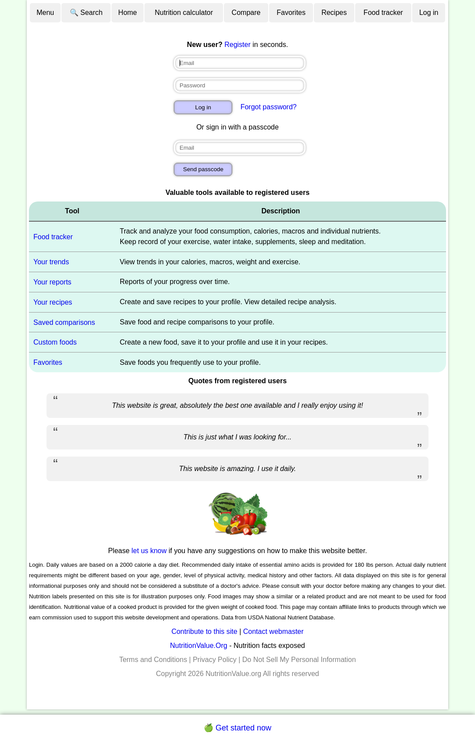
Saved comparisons (64, 322)
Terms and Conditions (153, 659)
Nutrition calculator (184, 12)
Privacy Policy (215, 659)
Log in (429, 12)
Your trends (51, 262)
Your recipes (52, 302)
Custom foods (55, 342)
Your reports (52, 282)
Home (127, 12)
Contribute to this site (204, 631)
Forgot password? (269, 107)
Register (237, 44)
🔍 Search (86, 12)
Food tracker (383, 12)
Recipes (334, 12)
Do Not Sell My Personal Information (299, 659)
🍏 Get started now (237, 727)
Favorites (291, 12)
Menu (45, 12)
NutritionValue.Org (198, 645)
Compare (246, 12)
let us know (149, 550)
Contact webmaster (273, 631)
